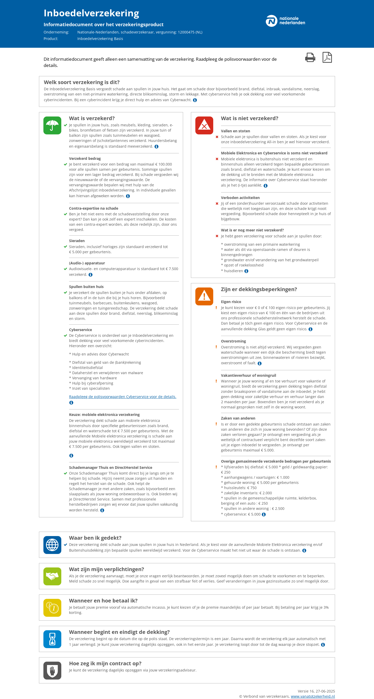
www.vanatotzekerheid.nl (313, 696)
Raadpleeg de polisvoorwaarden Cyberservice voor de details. (122, 396)
